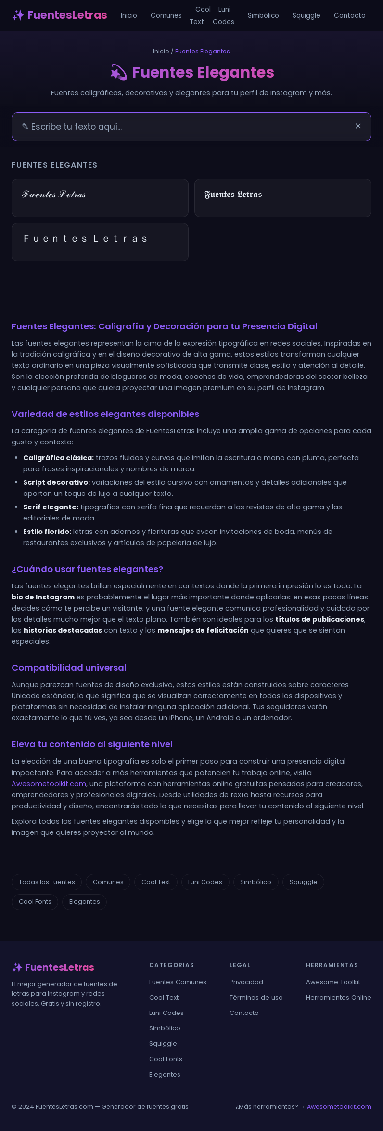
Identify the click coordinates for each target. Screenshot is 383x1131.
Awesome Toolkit (333, 982)
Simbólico (263, 15)
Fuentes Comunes (177, 982)
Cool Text (200, 15)
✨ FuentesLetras (59, 15)
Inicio (129, 15)
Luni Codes (223, 15)
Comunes (166, 15)
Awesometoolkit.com (49, 784)
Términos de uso (256, 997)
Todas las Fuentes (47, 882)
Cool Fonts (35, 901)
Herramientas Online (338, 997)
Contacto (350, 15)
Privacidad (246, 982)
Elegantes (84, 901)
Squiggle (306, 15)
